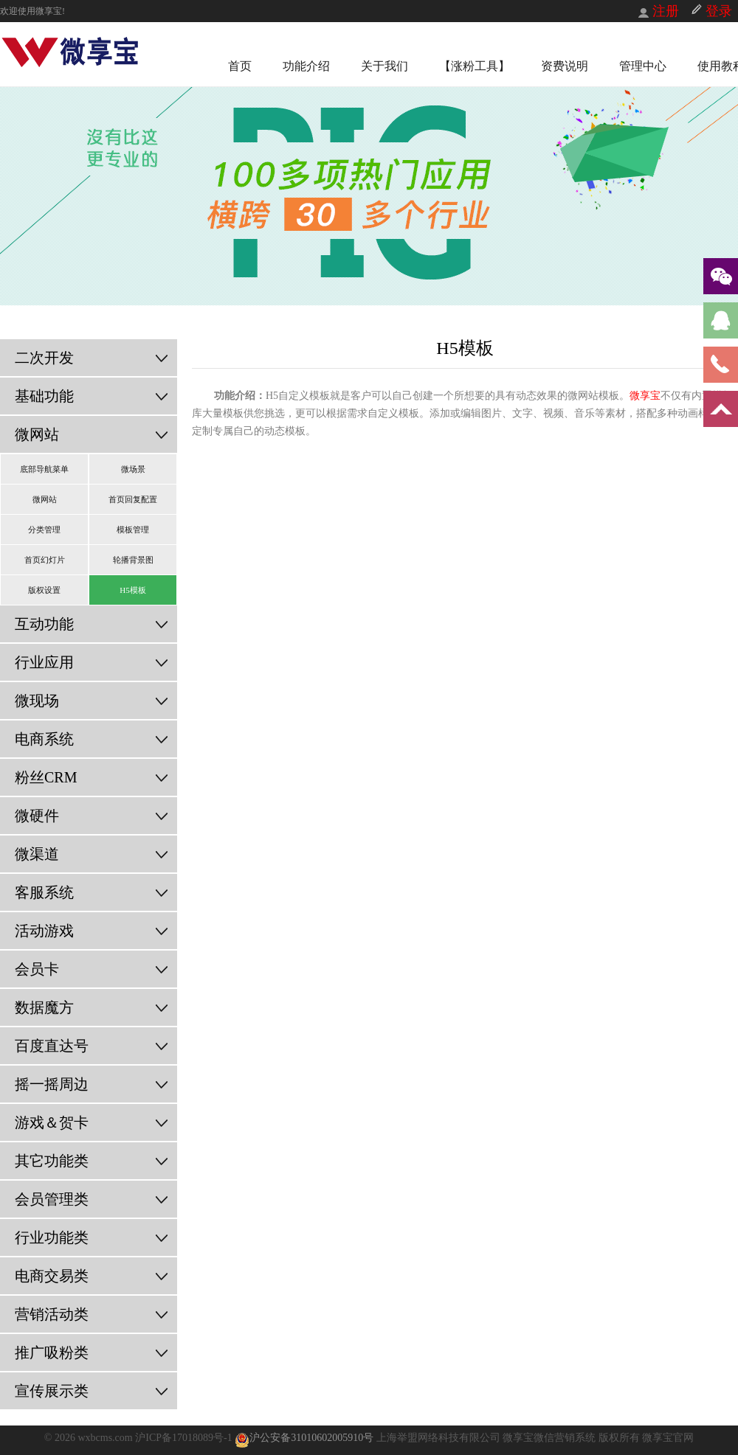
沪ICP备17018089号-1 (185, 1437)
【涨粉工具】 (474, 66)
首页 (240, 66)
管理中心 (642, 66)
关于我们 (384, 66)
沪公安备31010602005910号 (304, 1437)
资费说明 (564, 66)
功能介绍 (306, 66)
